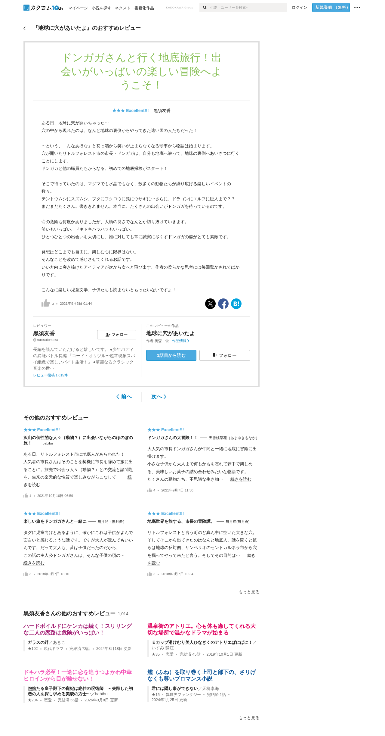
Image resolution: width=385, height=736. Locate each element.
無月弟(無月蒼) (238, 521)
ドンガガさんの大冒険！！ (172, 437)
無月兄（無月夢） (111, 521)
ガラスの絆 (38, 642)
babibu (48, 443)
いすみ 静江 (163, 647)
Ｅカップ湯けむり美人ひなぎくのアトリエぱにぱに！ (202, 642)
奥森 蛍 (162, 341)
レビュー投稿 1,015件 (50, 375)
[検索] (204, 7)
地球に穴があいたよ (170, 333)
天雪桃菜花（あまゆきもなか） (234, 438)
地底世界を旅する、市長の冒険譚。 (181, 521)
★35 (156, 654)
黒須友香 (162, 110)
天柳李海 (210, 688)
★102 (33, 649)
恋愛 (170, 654)
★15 (156, 695)
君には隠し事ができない (175, 688)
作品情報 (180, 341)
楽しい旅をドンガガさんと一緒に (55, 521)
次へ (159, 397)
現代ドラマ (53, 649)
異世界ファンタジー (183, 695)
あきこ (59, 642)
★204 (33, 700)
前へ (124, 397)
